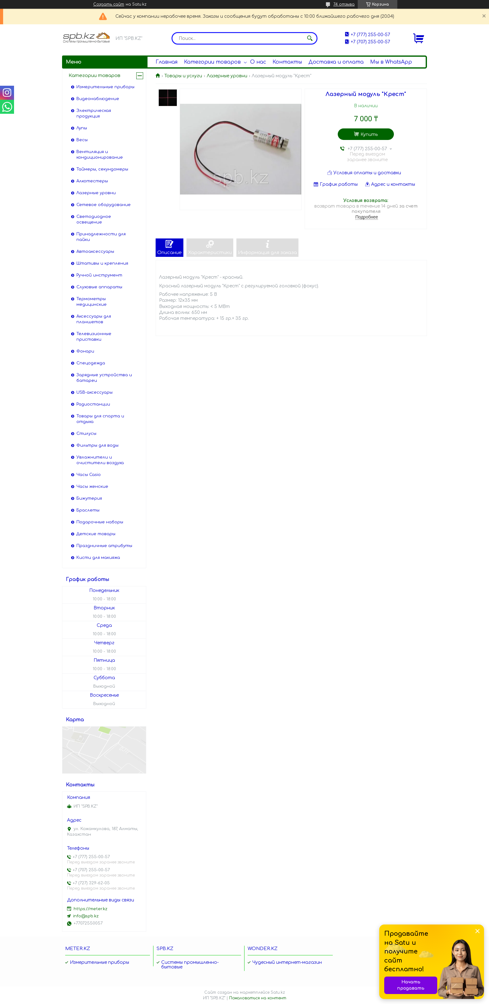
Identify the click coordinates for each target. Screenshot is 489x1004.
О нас (258, 62)
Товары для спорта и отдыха (100, 419)
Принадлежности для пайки (101, 237)
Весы (82, 140)
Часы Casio (88, 475)
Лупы (81, 128)
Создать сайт (108, 4)
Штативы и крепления (102, 263)
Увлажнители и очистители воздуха (100, 460)
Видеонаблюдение (97, 99)
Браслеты (87, 510)
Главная (166, 62)
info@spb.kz (86, 916)
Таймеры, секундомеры (102, 169)
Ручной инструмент (99, 275)
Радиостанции (93, 404)
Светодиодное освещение (93, 219)
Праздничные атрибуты (104, 546)
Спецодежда (90, 363)
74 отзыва (344, 4)
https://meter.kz (90, 909)
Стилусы (86, 433)
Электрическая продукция (93, 113)
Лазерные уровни (227, 76)
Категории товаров (212, 62)
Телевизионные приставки (93, 337)
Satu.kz (278, 992)
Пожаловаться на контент (257, 998)
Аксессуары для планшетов (93, 319)
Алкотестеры (92, 181)
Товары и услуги (183, 76)
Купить (369, 134)
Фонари (85, 351)
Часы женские (92, 486)
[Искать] (309, 38)
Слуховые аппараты (99, 287)
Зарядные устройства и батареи (104, 378)
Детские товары (95, 534)
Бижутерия (89, 498)
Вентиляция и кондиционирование (99, 155)
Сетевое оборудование (103, 205)
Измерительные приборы (105, 87)
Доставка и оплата (336, 62)
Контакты (287, 62)
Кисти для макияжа (98, 557)
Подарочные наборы (99, 522)
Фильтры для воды (97, 445)
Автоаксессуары (95, 251)
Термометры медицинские (91, 302)
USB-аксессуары (94, 392)
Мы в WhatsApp (391, 62)
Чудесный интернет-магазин (287, 962)
